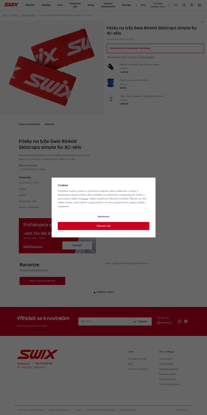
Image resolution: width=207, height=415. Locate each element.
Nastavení (103, 217)
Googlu (84, 199)
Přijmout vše (103, 226)
